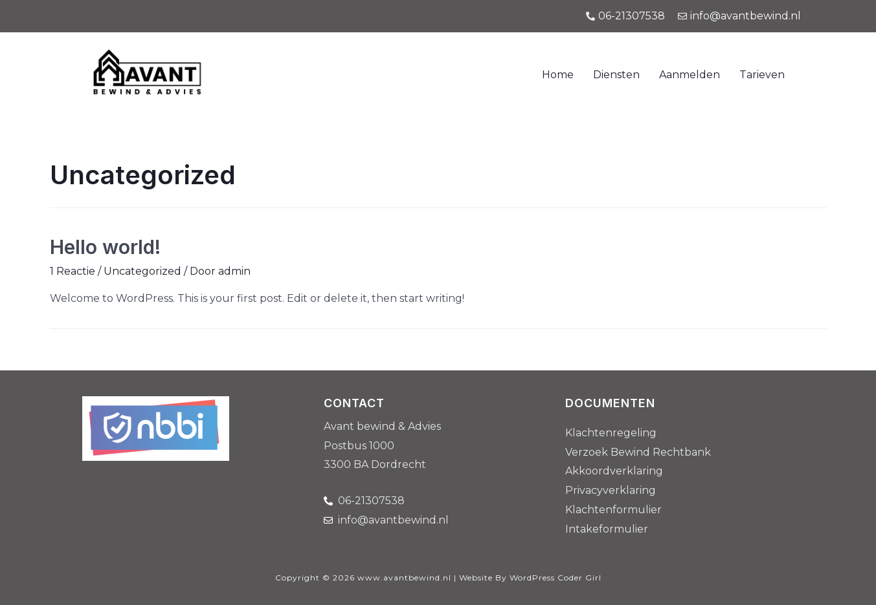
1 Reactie (72, 271)
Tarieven (762, 75)
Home (558, 75)
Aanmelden (689, 75)
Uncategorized (142, 271)
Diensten (616, 75)
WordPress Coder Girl (555, 577)
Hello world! (105, 247)
